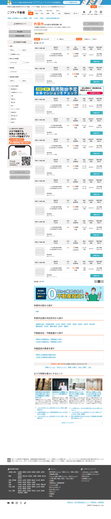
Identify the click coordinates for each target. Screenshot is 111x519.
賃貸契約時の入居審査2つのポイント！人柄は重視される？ (60, 393)
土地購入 (51, 480)
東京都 (20, 476)
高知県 (29, 488)
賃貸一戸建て (74, 472)
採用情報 (101, 502)
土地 (89, 367)
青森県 (24, 472)
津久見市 (92, 324)
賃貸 (50, 472)
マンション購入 (53, 476)
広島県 (20, 486)
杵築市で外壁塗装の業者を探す (46, 355)
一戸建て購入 (53, 478)
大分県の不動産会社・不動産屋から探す (49, 342)
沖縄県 (26, 492)
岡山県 (24, 486)
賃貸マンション (56, 472)
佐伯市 (80, 324)
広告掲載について (87, 478)
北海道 (20, 472)
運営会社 (70, 502)
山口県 (38, 486)
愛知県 (20, 482)
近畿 (10, 484)
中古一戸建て (82, 367)
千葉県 (35, 476)
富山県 (33, 480)
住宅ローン (52, 491)
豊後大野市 (53, 326)
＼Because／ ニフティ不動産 (90, 472)
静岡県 (29, 482)
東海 (10, 482)
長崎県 (29, 490)
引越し (51, 496)
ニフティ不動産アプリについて (90, 474)
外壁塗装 (51, 493)
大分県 (38, 490)
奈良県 (38, 484)
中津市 (69, 324)
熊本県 (33, 490)
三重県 (33, 482)
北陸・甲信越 (12, 480)
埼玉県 (30, 476)
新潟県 (20, 480)
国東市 (66, 326)
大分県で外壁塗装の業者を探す (46, 357)
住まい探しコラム (54, 489)
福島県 (20, 474)
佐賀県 (24, 490)
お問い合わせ (85, 476)
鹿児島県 (20, 492)
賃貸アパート (66, 472)
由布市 (60, 326)
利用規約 (93, 502)
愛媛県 (24, 488)
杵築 (37, 311)
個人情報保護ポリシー (82, 502)
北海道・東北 (12, 472)
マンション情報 (53, 485)
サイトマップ (85, 480)
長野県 (29, 480)
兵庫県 (24, 484)
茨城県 (39, 476)
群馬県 (20, 478)
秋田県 (38, 472)
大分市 (58, 324)
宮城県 (33, 472)
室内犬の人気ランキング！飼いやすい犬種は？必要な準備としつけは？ (76, 393)
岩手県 (29, 472)
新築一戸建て (72, 367)
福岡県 (20, 490)
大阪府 (20, 484)
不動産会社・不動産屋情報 (56, 483)
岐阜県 (24, 482)
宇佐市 (46, 326)
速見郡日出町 (40, 324)
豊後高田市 (39, 326)
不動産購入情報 (53, 474)
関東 (10, 476)
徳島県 (43, 486)
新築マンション (50, 367)
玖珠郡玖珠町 (50, 324)
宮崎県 (43, 490)
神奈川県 (25, 476)
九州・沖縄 (12, 490)
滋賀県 (33, 484)
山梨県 (24, 480)
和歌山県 (43, 484)
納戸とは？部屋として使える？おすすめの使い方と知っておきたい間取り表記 (93, 393)
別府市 (63, 324)
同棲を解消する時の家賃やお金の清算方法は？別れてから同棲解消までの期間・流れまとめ (42, 394)
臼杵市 (86, 324)
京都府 (29, 484)
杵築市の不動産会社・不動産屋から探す (49, 339)
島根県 (33, 486)
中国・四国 (12, 486)
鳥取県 (29, 486)
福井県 (43, 480)
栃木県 (44, 476)
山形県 (43, 472)
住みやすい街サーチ (54, 487)
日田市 (74, 324)
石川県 (38, 480)
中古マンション (62, 367)
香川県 (20, 488)
